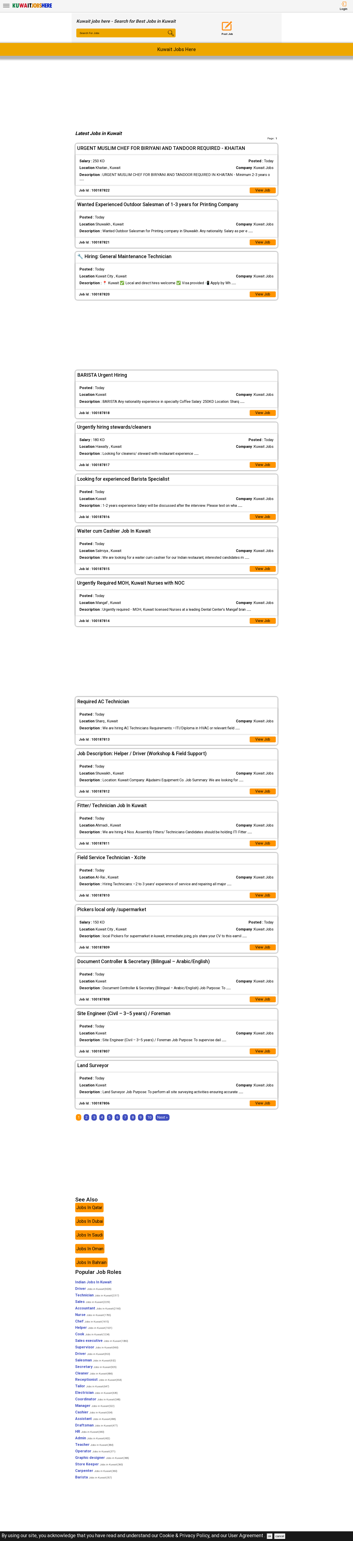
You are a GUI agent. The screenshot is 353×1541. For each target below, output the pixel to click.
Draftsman (96, 1427)
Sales (92, 1304)
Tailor (92, 1388)
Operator (95, 1453)
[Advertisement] (176, 93)
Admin (92, 1440)
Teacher (94, 1447)
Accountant (98, 1310)
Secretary (96, 1369)
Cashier (94, 1414)
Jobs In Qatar (89, 1209)
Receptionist (98, 1382)
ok (269, 1536)
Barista (93, 1479)
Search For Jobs (90, 33)
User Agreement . (246, 1535)
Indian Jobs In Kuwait (93, 1284)
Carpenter (96, 1473)
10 (149, 1119)
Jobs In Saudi (89, 1237)
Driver (93, 1291)
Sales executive (101, 1343)
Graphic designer (102, 1460)
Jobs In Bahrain (91, 1264)
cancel (279, 1536)
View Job (262, 190)
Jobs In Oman (89, 1251)
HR (89, 1434)
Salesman (95, 1362)
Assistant (95, 1421)
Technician (97, 1297)
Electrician (96, 1395)
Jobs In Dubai (89, 1223)
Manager (95, 1408)
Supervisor (96, 1349)
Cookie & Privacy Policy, (185, 1535)
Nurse (93, 1317)
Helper (93, 1330)
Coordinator (97, 1401)
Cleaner (94, 1375)
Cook (92, 1336)
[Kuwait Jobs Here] (32, 7)
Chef (92, 1323)
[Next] (162, 1119)
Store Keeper (99, 1466)
